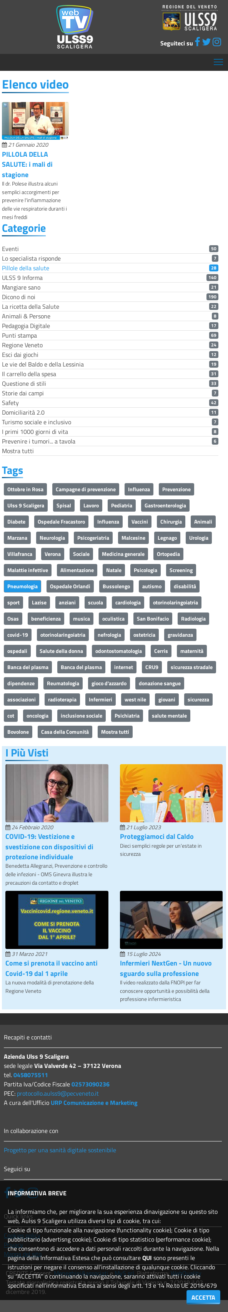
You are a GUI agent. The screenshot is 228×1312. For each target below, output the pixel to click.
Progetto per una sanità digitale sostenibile (60, 1150)
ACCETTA (203, 1297)
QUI (147, 1257)
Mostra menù (219, 59)
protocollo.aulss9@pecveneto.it (58, 1093)
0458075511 (30, 1074)
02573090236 (91, 1084)
